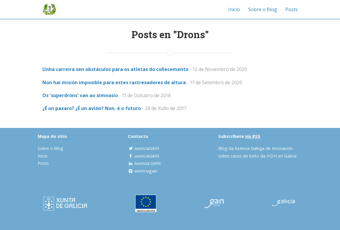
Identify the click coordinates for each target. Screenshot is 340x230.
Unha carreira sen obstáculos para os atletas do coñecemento (115, 69)
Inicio (234, 9)
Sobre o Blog (262, 9)
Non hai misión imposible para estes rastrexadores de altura (114, 82)
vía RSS (252, 136)
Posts (291, 9)
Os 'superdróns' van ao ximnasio (80, 95)
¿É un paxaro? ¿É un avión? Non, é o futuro (91, 108)
